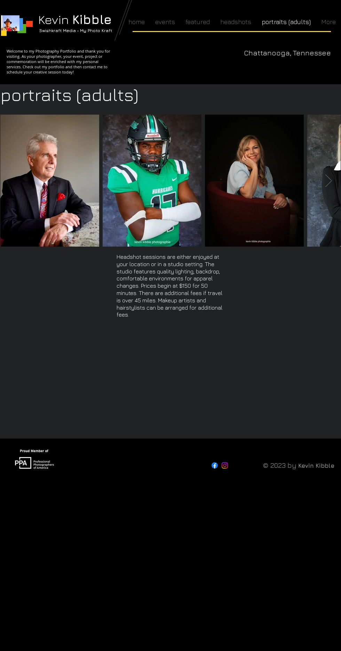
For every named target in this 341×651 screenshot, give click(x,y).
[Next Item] (329, 180)
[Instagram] (225, 465)
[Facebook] (215, 465)
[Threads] (235, 465)
